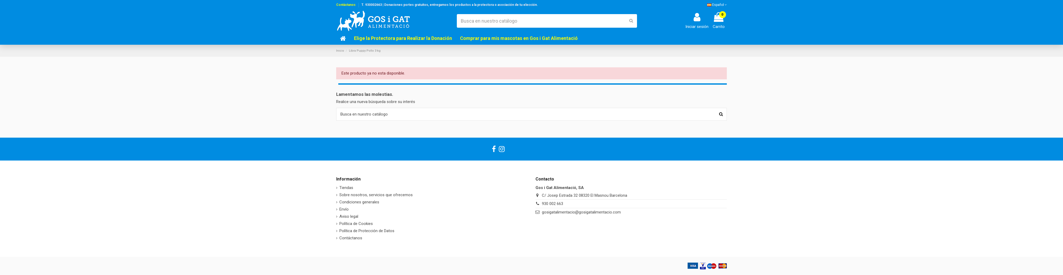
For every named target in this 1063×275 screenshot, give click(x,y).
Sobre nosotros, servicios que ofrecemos (376, 194)
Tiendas (346, 187)
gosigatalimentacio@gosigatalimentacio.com (581, 212)
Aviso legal (348, 216)
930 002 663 (552, 203)
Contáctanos (346, 5)
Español (717, 5)
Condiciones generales (359, 202)
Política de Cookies (356, 223)
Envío (344, 209)
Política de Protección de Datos (366, 230)
